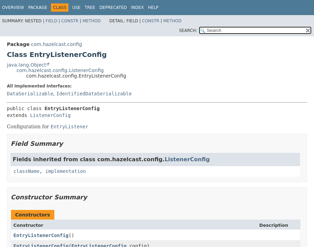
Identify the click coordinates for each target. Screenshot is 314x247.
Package (37, 7)
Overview (13, 7)
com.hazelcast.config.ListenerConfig (60, 70)
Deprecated (113, 7)
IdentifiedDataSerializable (94, 93)
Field (51, 21)
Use (76, 7)
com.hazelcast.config (56, 44)
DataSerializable (30, 93)
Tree (90, 7)
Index (137, 7)
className (26, 171)
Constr (69, 21)
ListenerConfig (50, 115)
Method (92, 21)
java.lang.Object (26, 65)
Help (153, 7)
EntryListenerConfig (40, 235)
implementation (65, 171)
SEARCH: (188, 30)
